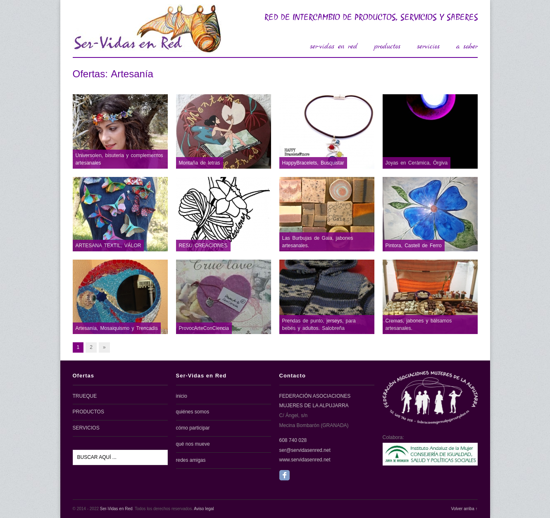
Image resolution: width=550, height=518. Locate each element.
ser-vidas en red (333, 46)
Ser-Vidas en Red (116, 508)
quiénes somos (193, 412)
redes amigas (191, 460)
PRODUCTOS (88, 412)
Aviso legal (204, 508)
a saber (467, 46)
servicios (428, 46)
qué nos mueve (193, 444)
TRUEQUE (85, 396)
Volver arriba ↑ (464, 508)
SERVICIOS (86, 428)
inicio (181, 396)
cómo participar (193, 428)
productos (387, 46)
